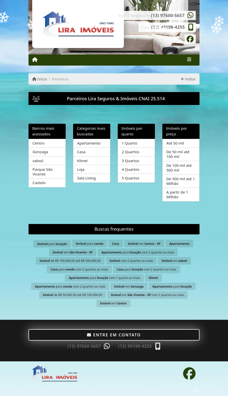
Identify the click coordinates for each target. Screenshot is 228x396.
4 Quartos (130, 169)
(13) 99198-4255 (168, 27)
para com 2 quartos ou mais (137, 252)
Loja (81, 169)
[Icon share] (190, 38)
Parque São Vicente (42, 171)
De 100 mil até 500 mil (179, 168)
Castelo (39, 182)
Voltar (188, 78)
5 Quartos (130, 177)
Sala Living (86, 177)
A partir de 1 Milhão (177, 194)
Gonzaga (40, 151)
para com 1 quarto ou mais (104, 278)
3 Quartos (130, 160)
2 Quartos (130, 151)
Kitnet (82, 160)
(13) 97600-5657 (168, 15)
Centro (38, 143)
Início (39, 78)
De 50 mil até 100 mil (177, 154)
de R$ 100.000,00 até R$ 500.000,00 (70, 261)
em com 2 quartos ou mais (147, 295)
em (144, 244)
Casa (81, 151)
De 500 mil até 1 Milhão (180, 181)
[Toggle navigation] (189, 60)
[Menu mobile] (34, 59)
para (52, 244)
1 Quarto (129, 143)
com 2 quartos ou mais (131, 261)
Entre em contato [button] (114, 335)
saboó (37, 160)
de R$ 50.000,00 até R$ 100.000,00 (72, 295)
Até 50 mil (175, 143)
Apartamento (89, 143)
